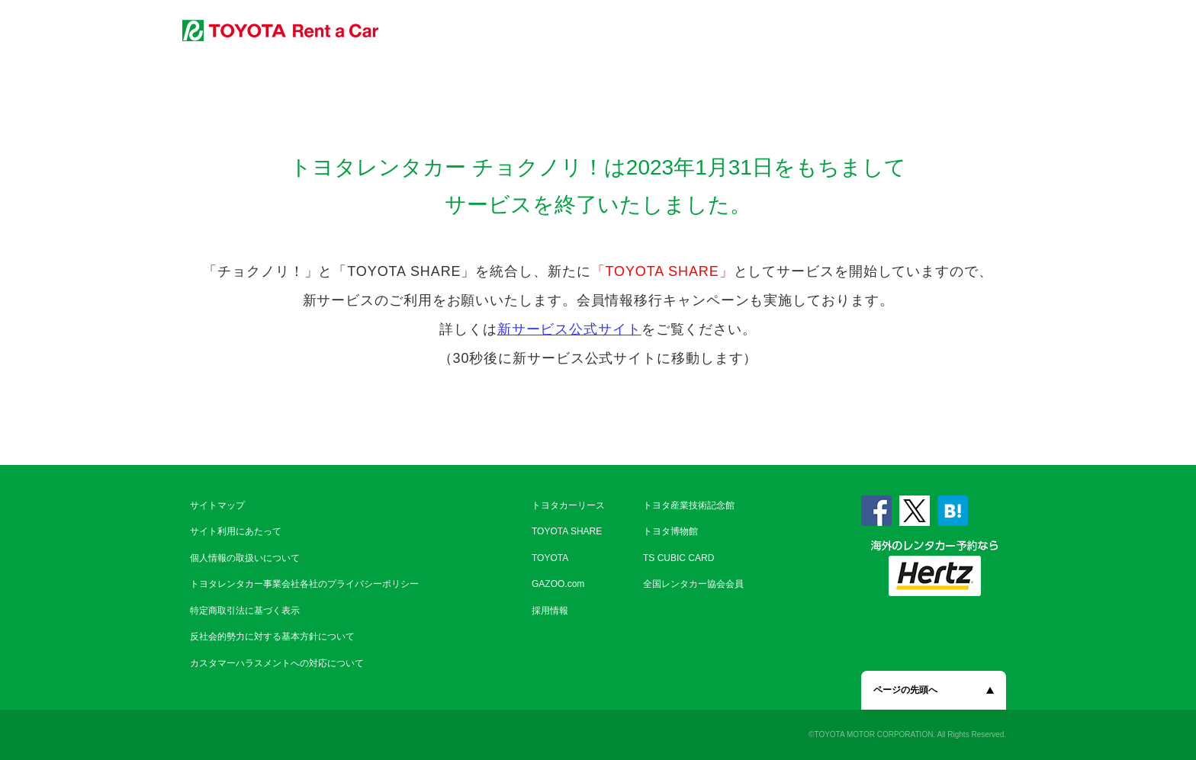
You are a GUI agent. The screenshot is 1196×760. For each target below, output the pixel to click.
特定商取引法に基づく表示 (245, 610)
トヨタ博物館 (670, 531)
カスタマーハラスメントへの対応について (277, 663)
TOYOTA (550, 558)
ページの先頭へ (905, 690)
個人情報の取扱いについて (245, 558)
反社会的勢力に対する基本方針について (272, 636)
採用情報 (550, 610)
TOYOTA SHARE (567, 531)
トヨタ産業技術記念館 (689, 505)
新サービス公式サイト (569, 329)
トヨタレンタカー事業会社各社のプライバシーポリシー (304, 584)
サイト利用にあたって (235, 531)
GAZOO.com (558, 584)
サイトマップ (217, 505)
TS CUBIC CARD (678, 558)
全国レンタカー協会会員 (693, 584)
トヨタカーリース (568, 505)
